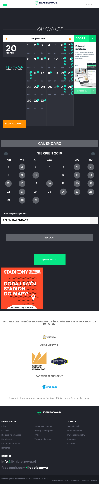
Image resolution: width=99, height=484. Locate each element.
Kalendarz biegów (43, 426)
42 (65, 52)
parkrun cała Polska (14, 69)
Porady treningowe (43, 431)
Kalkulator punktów (11, 444)
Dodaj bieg (80, 39)
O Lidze (5, 431)
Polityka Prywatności (60, 480)
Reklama (71, 439)
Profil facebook (74, 431)
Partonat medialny (76, 435)
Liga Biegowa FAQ (49, 260)
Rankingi (5, 448)
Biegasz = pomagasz (11, 435)
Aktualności (73, 426)
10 (65, 47)
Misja (3, 426)
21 (65, 49)
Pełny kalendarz (14, 124)
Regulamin (6, 439)
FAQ (36, 435)
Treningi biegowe (42, 439)
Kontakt (71, 444)
